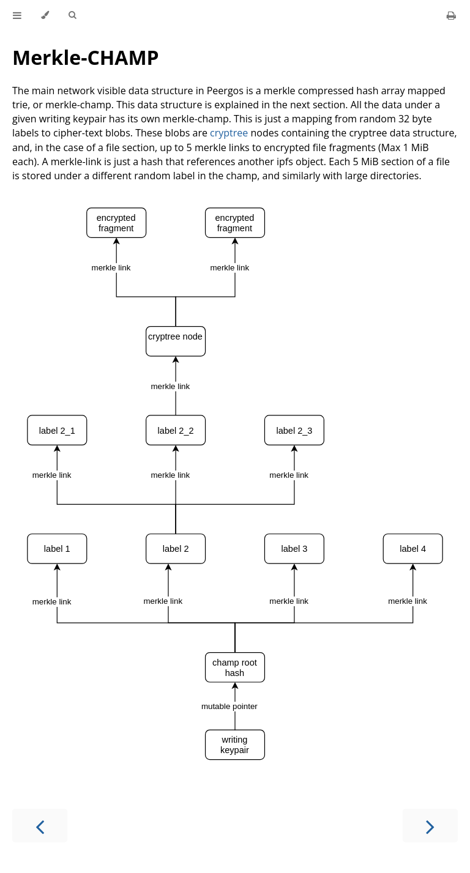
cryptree (229, 132)
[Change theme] (45, 15)
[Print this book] (451, 15)
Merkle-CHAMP (85, 57)
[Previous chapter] (39, 825)
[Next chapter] (430, 825)
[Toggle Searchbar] (72, 15)
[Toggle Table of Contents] (17, 15)
